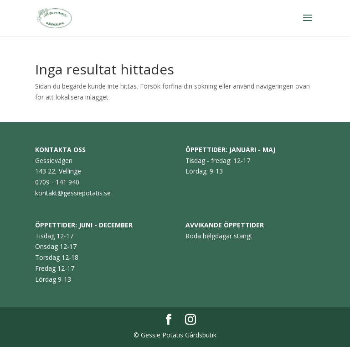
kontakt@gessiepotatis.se (73, 193)
